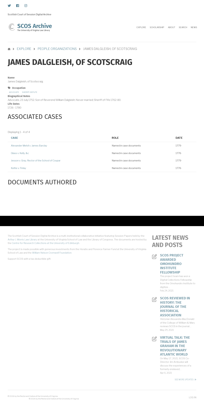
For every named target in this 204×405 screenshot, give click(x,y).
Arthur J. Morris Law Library (22, 239)
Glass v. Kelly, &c (20, 153)
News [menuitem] (194, 27)
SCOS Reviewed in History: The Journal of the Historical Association (175, 306)
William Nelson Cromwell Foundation (52, 252)
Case (14, 137)
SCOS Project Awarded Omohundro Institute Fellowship (171, 263)
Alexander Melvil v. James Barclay (29, 145)
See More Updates (184, 379)
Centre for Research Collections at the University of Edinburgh (45, 243)
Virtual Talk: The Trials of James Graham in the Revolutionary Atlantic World (175, 346)
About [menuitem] (171, 27)
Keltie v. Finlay (18, 168)
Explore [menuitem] (141, 27)
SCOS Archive (34, 26)
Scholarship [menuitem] (157, 27)
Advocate (14, 92)
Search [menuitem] (183, 27)
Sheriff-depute (29, 92)
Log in (192, 397)
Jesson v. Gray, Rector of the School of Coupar (35, 160)
